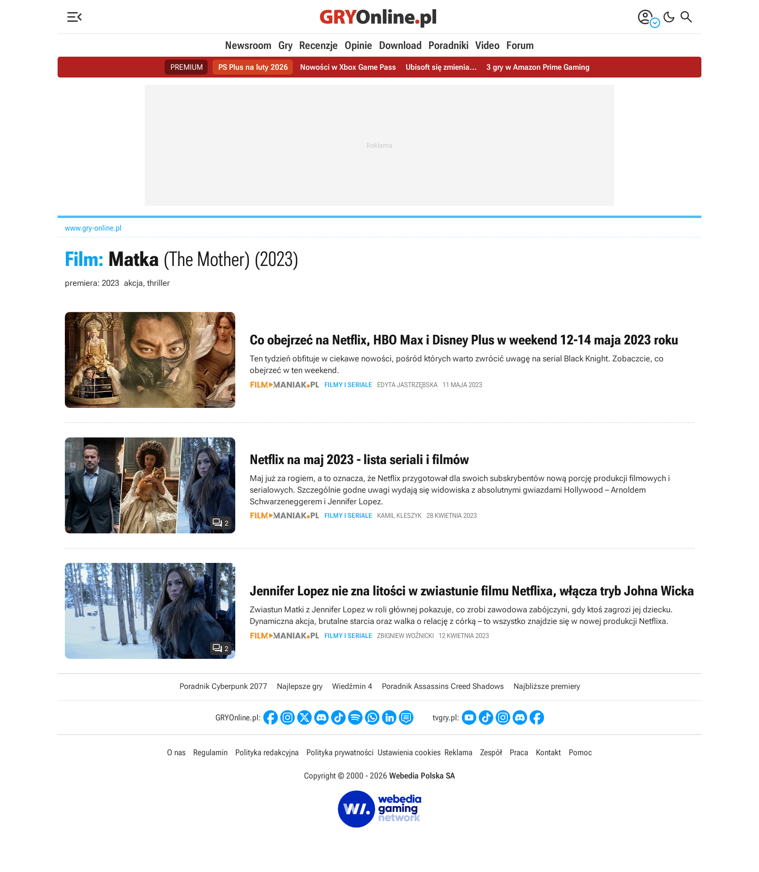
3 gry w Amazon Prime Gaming (538, 67)
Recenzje (318, 45)
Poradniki (448, 45)
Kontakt (548, 752)
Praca (519, 752)
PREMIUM (186, 67)
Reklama (458, 752)
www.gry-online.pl (93, 228)
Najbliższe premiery (547, 686)
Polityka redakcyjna (267, 752)
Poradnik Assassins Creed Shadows (443, 686)
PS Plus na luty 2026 (253, 67)
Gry (285, 45)
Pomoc (580, 752)
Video (487, 45)
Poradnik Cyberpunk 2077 (223, 686)
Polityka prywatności (340, 752)
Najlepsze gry (299, 686)
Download (400, 45)
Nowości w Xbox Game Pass (348, 67)
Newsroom (248, 45)
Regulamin (210, 752)
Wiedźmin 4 (352, 686)
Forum (520, 45)
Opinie (358, 45)
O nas (176, 752)
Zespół (491, 752)
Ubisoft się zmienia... (441, 67)
